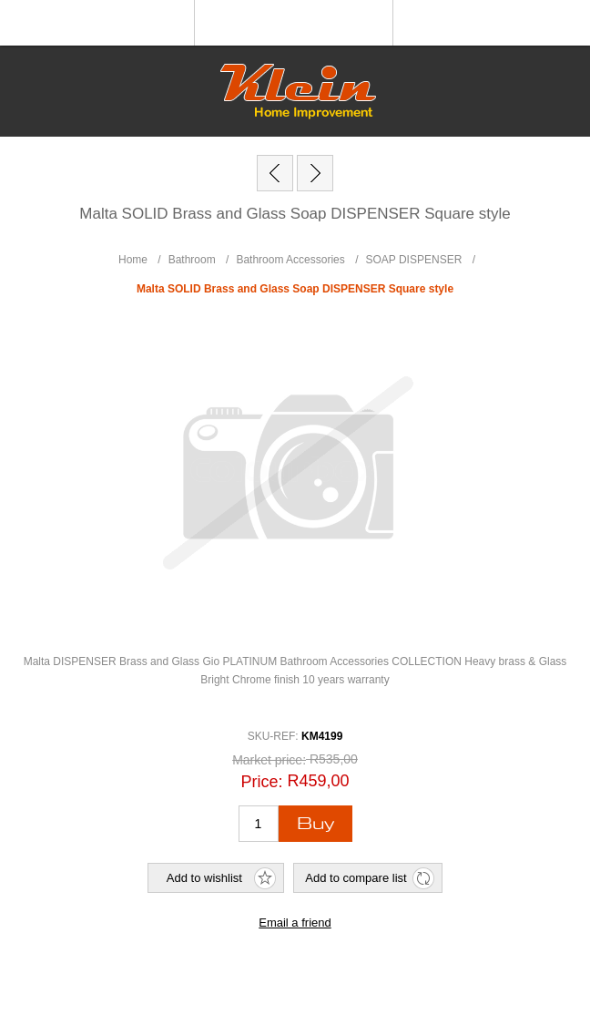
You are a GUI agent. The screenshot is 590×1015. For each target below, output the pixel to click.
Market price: (269, 760)
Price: (261, 782)
